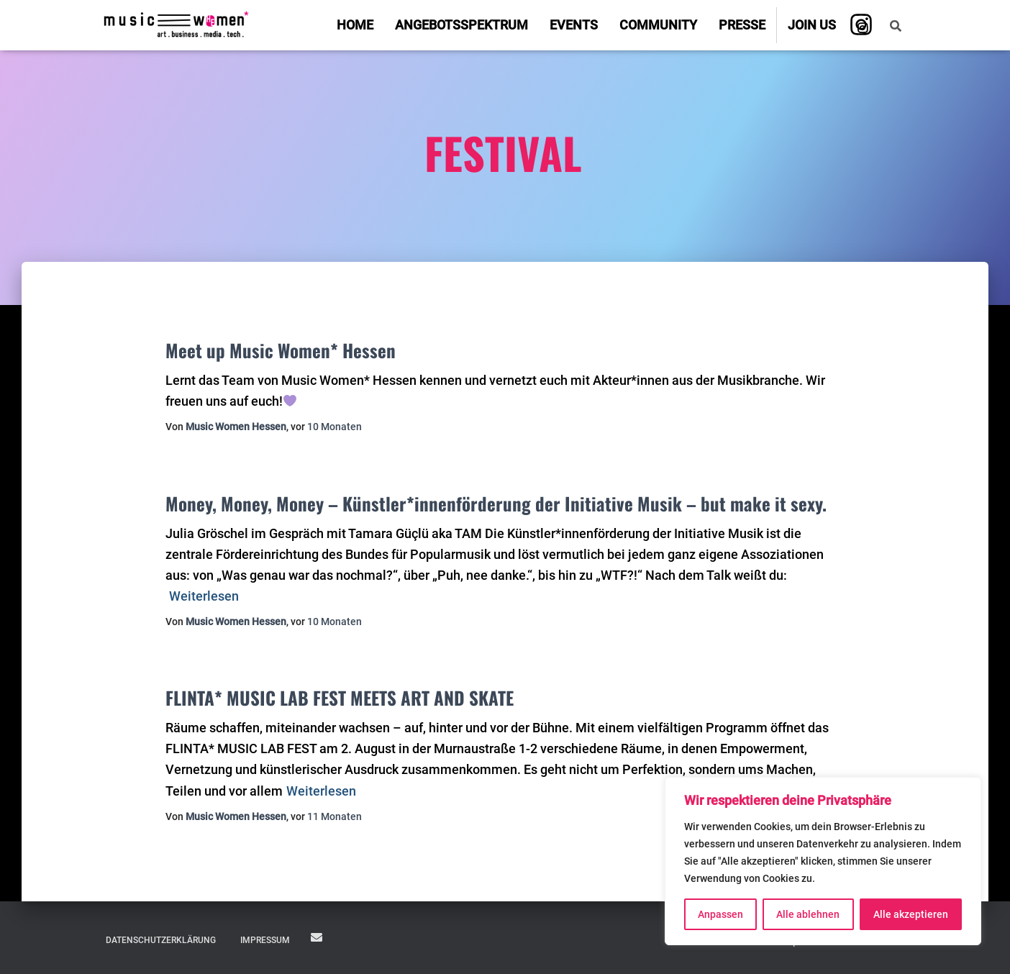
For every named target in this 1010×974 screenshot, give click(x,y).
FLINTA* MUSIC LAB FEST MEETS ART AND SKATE (339, 697)
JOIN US (316, 937)
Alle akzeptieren (910, 914)
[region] (823, 861)
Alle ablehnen (808, 914)
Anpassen (720, 914)
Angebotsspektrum (461, 24)
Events (574, 24)
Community (658, 24)
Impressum (265, 940)
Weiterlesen (204, 596)
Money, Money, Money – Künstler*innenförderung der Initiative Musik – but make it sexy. (496, 503)
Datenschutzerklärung (161, 940)
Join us (812, 24)
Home (355, 24)
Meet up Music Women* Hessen (280, 350)
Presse (742, 24)
